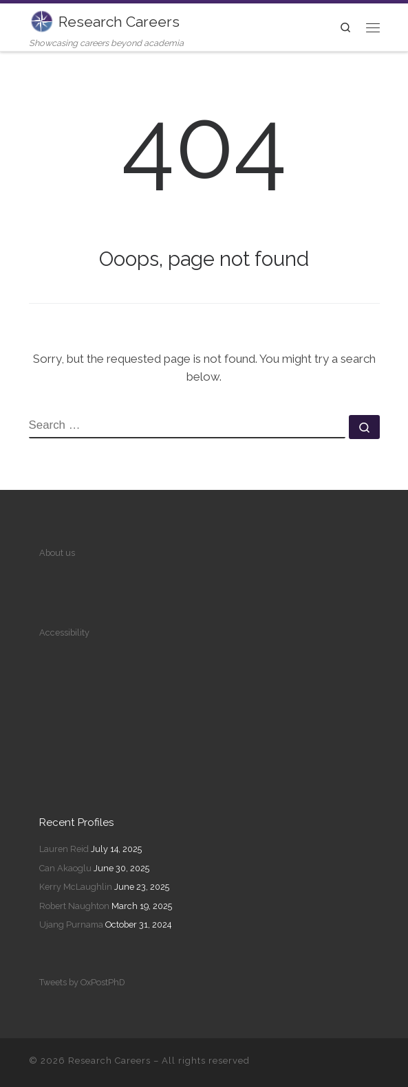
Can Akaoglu (65, 868)
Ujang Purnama (71, 924)
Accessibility (64, 632)
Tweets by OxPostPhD (82, 982)
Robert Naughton (74, 906)
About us (57, 553)
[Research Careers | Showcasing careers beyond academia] (41, 19)
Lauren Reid (64, 849)
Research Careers (109, 1060)
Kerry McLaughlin (75, 887)
